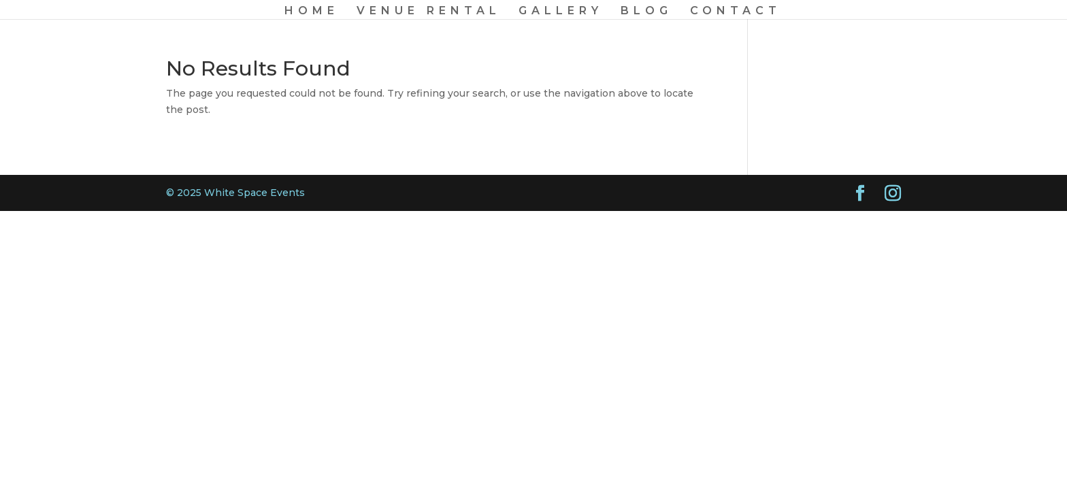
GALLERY (561, 11)
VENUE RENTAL (429, 11)
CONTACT (735, 11)
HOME (311, 11)
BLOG (646, 11)
